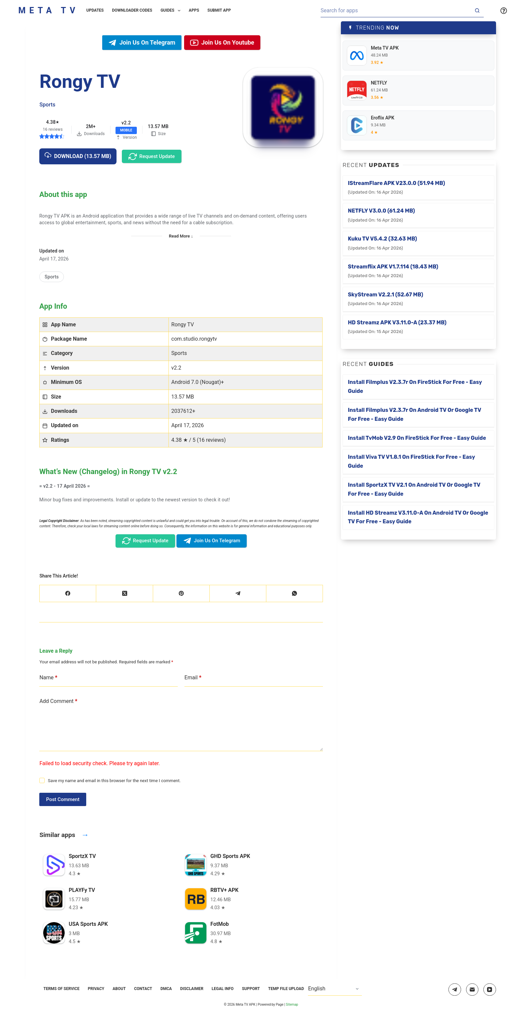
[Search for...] (395, 10)
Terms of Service (61, 988)
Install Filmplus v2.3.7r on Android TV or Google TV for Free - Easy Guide (414, 414)
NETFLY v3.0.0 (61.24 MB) (381, 215)
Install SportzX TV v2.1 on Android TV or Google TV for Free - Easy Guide (414, 489)
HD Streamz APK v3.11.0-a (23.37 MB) (397, 326)
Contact (143, 988)
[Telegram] (238, 593)
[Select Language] (335, 989)
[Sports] (52, 277)
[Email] (472, 989)
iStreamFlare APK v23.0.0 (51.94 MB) (396, 187)
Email (192, 677)
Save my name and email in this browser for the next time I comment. (114, 780)
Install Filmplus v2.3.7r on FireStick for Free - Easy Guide (415, 386)
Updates (95, 10)
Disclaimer (191, 988)
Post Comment (62, 799)
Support (251, 988)
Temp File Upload (286, 988)
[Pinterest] (181, 593)
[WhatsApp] (294, 593)
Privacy (96, 988)
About (119, 988)
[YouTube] (489, 989)
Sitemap (292, 1004)
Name (48, 677)
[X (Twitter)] (124, 593)
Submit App (219, 10)
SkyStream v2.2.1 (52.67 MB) (385, 298)
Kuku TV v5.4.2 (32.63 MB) (382, 243)
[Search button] (477, 10)
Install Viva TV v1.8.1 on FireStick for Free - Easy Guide (411, 461)
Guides (171, 11)
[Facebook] (68, 593)
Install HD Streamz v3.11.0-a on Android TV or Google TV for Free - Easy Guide (418, 517)
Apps (194, 10)
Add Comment (58, 701)
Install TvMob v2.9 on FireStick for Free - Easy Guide (417, 438)
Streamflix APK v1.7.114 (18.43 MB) (393, 270)
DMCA (166, 988)
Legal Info (223, 988)
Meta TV (48, 10)
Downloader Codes (132, 10)
